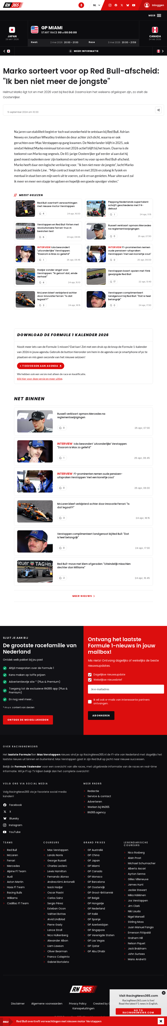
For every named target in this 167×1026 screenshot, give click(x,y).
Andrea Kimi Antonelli (61, 882)
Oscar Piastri (55, 892)
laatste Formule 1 (20, 754)
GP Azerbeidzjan (98, 924)
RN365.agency (97, 812)
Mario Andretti (137, 959)
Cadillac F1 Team (18, 903)
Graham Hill (135, 938)
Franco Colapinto (58, 956)
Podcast (99, 15)
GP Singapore (96, 930)
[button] (12, 33)
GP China (93, 855)
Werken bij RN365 (98, 807)
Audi (10, 876)
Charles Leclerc (57, 866)
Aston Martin (15, 882)
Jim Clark (134, 906)
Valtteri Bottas (56, 914)
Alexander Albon (57, 940)
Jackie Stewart (137, 890)
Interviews (130, 15)
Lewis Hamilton (56, 871)
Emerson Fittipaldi (139, 932)
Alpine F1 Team (16, 871)
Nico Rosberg (136, 852)
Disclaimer (18, 1003)
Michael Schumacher (142, 863)
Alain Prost (134, 858)
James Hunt (135, 884)
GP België (93, 898)
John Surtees (136, 954)
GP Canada (95, 871)
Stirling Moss (136, 922)
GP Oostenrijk (96, 887)
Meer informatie (83, 51)
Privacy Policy (77, 1003)
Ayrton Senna (136, 874)
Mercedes (13, 866)
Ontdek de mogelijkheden (28, 720)
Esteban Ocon (56, 908)
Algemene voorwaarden (46, 1003)
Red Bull (112, 132)
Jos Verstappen (138, 900)
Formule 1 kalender (28, 766)
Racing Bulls (14, 892)
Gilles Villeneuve (138, 879)
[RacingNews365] (83, 990)
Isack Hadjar (55, 887)
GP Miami (94, 866)
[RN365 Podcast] (81, 5)
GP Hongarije (96, 903)
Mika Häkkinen (137, 895)
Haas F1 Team (16, 887)
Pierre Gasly (54, 924)
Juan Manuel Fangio (141, 927)
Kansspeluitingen (83, 1008)
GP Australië (95, 850)
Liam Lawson (55, 946)
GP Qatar (93, 946)
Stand (84, 15)
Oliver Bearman (57, 951)
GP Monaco (95, 876)
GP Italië (93, 914)
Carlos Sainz (55, 898)
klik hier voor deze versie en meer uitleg (39, 378)
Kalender (68, 15)
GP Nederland (96, 908)
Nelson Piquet (136, 943)
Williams (12, 898)
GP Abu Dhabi (96, 951)
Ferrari (11, 860)
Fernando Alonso (58, 876)
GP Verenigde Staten (101, 935)
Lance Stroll (54, 930)
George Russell (56, 860)
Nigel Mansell (136, 916)
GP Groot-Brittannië (100, 892)
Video (114, 15)
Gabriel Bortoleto (58, 962)
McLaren (12, 855)
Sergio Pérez (55, 903)
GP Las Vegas (96, 940)
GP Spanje (94, 919)
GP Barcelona (96, 882)
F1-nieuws (21, 15)
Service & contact (99, 796)
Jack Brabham (137, 948)
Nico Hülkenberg (57, 935)
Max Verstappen (45, 15)
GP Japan (94, 860)
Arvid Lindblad (56, 919)
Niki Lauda (134, 911)
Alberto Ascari (137, 868)
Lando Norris (55, 855)
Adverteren (95, 801)
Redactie (93, 791)
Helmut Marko (33, 148)
